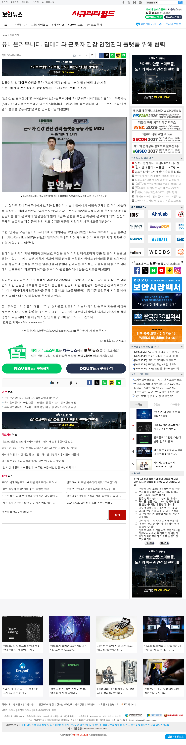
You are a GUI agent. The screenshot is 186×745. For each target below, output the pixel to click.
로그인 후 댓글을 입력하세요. (55, 515)
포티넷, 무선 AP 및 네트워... (156, 364)
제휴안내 (102, 704)
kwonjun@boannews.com (94, 728)
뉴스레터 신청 (48, 2)
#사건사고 (58, 24)
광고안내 (17, 704)
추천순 (156, 404)
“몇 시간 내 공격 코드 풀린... (156, 352)
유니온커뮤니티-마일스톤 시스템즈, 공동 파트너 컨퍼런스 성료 (40, 402)
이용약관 (29, 704)
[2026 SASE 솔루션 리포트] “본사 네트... (89, 502)
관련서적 (114, 704)
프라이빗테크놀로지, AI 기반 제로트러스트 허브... (30, 482)
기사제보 (26, 2)
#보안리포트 (75, 24)
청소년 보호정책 (64, 704)
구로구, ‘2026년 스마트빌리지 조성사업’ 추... (92, 489)
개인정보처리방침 (45, 704)
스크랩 (36, 2)
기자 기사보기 (113, 340)
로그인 (5, 2)
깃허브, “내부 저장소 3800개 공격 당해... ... (158, 192)
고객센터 (91, 704)
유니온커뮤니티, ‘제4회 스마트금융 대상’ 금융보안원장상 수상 (40, 407)
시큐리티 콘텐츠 (172, 24)
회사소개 (6, 704)
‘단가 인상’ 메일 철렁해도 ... (156, 360)
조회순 (138, 404)
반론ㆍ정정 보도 (176, 737)
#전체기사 (21, 24)
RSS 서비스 (129, 704)
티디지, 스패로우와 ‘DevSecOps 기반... (155, 388)
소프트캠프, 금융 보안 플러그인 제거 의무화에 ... (30, 496)
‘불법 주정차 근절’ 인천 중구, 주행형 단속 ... (27, 489)
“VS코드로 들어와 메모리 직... (157, 368)
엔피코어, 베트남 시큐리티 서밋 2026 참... (157, 383)
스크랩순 (175, 404)
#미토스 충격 (94, 24)
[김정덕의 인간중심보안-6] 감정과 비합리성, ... (28, 502)
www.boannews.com (62, 330)
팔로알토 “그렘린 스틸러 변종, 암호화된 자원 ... (93, 496)
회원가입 (15, 2)
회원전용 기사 (148, 24)
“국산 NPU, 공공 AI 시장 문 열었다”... (154, 396)
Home (4, 35)
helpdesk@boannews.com (146, 720)
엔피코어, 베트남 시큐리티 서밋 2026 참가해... (92, 482)
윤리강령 (79, 704)
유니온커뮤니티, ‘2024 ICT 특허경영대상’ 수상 (31, 398)
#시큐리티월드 (39, 24)
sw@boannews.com (31, 322)
